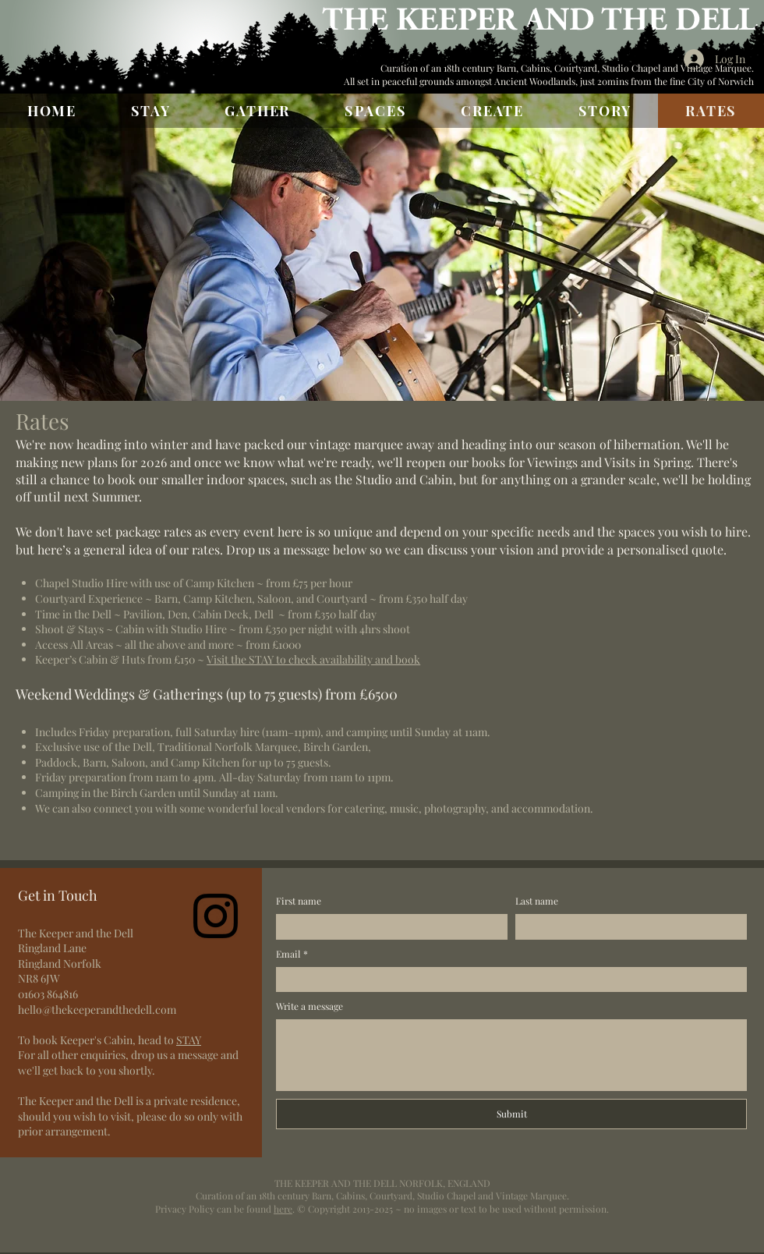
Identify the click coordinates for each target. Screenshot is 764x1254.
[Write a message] (511, 1055)
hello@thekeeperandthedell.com (97, 1009)
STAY (188, 1040)
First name (298, 900)
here (283, 1209)
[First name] (387, 927)
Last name (536, 900)
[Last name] (626, 927)
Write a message (309, 1006)
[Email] (506, 980)
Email (292, 954)
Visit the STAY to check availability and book (313, 659)
